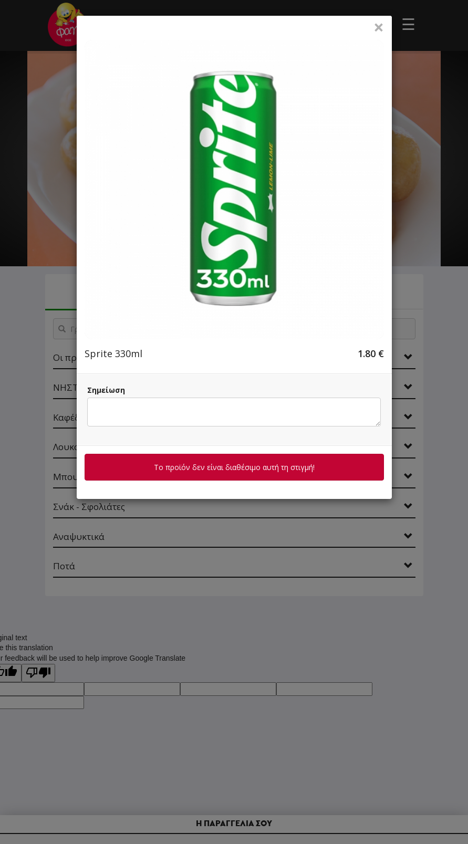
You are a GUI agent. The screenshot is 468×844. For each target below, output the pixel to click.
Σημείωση (106, 390)
